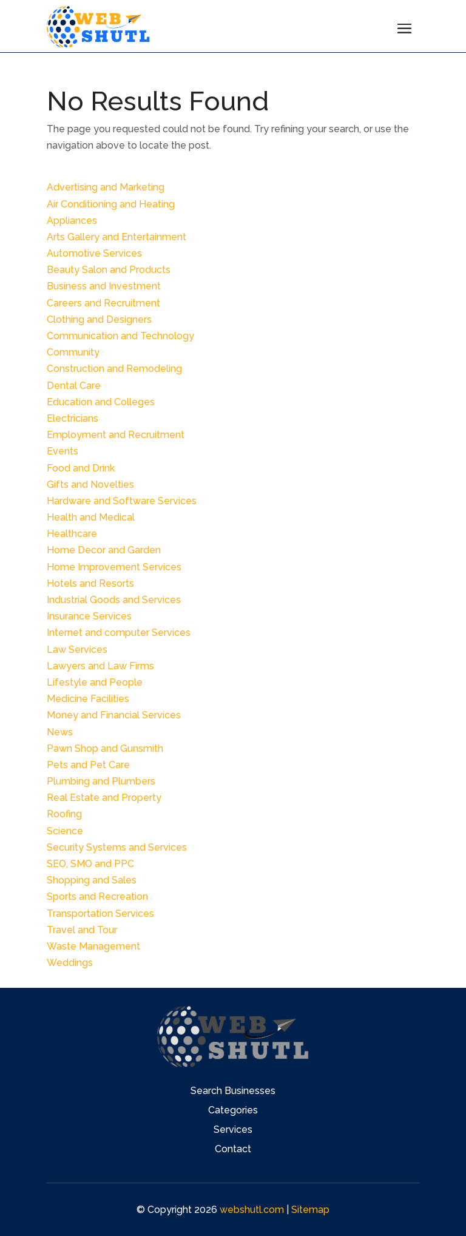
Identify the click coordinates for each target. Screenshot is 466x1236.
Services (233, 1130)
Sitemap (310, 1209)
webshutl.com (252, 1209)
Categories (233, 1111)
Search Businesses (233, 1091)
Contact (233, 1150)
